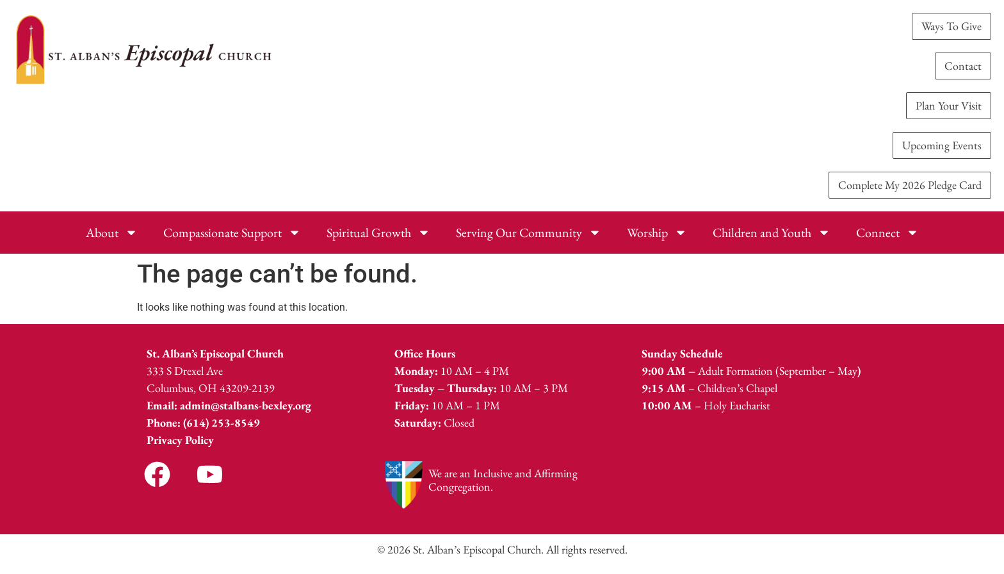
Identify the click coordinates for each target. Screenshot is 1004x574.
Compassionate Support (232, 232)
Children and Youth (771, 232)
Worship (657, 232)
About (112, 232)
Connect (887, 232)
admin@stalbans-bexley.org (245, 405)
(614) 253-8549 (221, 422)
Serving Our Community (528, 232)
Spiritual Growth (378, 232)
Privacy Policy (180, 439)
